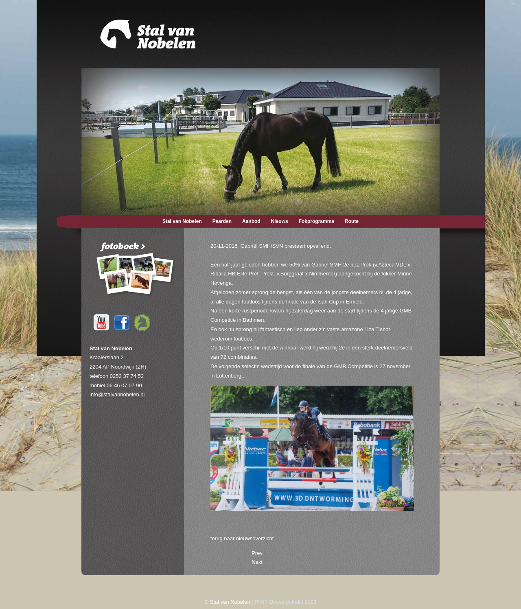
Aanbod (251, 221)
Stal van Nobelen (182, 221)
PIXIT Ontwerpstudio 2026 (285, 602)
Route (352, 221)
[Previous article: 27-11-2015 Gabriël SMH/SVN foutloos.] (257, 553)
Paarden (222, 221)
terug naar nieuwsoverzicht (242, 538)
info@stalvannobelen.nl (117, 394)
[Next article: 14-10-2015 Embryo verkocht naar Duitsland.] (257, 562)
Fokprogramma (316, 221)
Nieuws (279, 221)
